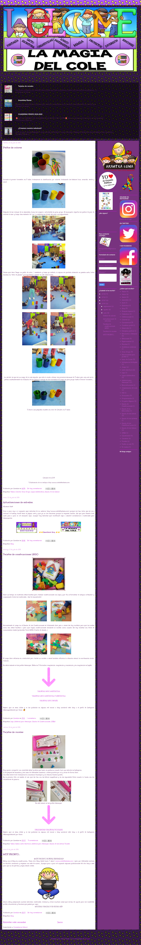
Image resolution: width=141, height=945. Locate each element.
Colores (18, 492)
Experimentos (126, 341)
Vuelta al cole (126, 444)
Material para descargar (23, 722)
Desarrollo (125, 328)
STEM (53, 722)
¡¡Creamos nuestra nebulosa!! (30, 128)
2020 (104, 300)
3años (12, 492)
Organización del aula (129, 388)
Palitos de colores (12, 147)
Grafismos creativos (129, 347)
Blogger (87, 939)
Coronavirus (126, 323)
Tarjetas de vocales (25, 86)
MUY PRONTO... (11, 854)
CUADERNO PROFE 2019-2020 (30, 114)
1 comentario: (32, 718)
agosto (106, 310)
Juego (124, 367)
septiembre (108, 306)
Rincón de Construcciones (41, 722)
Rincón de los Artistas (129, 419)
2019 (104, 304)
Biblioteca (125, 306)
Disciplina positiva (128, 331)
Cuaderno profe (127, 325)
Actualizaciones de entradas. (18, 502)
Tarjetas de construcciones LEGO (20, 554)
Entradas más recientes (14, 922)
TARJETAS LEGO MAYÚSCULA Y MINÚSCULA (49, 696)
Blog (12, 544)
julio (105, 313)
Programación (127, 398)
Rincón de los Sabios (52, 492)
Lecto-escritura (25, 844)
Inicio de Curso (127, 359)
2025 (104, 294)
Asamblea (125, 300)
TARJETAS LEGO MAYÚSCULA (49, 691)
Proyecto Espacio (128, 401)
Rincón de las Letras (57, 844)
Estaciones (125, 339)
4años (12, 844)
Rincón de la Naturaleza (126, 410)
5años (17, 844)
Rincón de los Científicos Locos (128, 424)
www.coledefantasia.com (64, 861)
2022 (104, 297)
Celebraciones (126, 317)
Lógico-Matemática (37, 492)
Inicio (60, 922)
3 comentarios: (33, 840)
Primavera (125, 396)
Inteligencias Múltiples (129, 362)
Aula (123, 303)
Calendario (125, 314)
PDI (123, 393)
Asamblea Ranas (24, 100)
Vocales (67, 844)
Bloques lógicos (127, 311)
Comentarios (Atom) (20, 927)
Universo (125, 439)
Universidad (126, 436)
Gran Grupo (26, 492)
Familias (125, 344)
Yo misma (125, 447)
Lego (12, 722)
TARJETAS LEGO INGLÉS (49, 701)
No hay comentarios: (34, 488)
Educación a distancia (129, 334)
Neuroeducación (127, 385)
